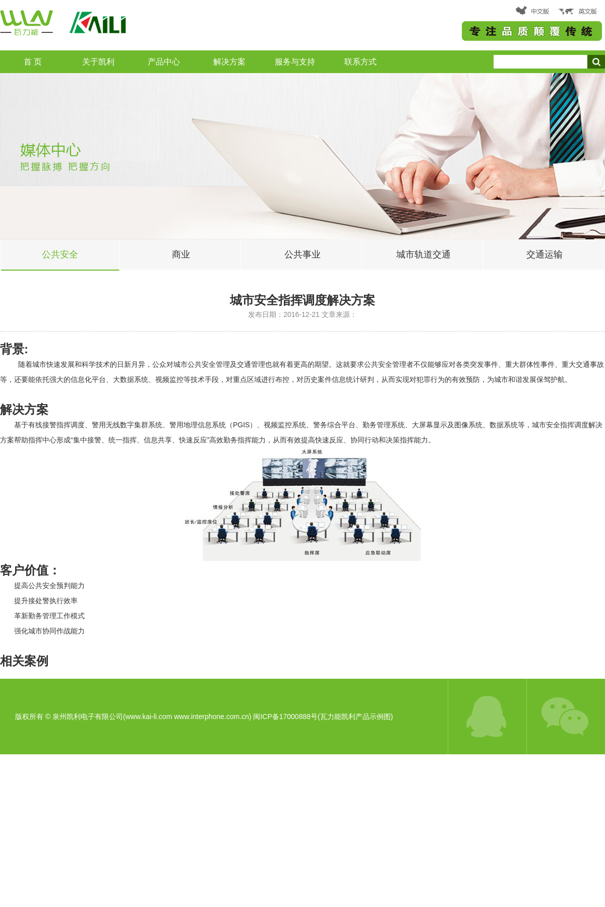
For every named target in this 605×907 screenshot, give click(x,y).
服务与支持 (295, 61)
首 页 (33, 61)
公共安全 (60, 254)
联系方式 (360, 61)
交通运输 (544, 254)
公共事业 (302, 254)
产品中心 (164, 61)
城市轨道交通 (423, 254)
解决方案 (229, 61)
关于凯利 (98, 61)
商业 (181, 254)
